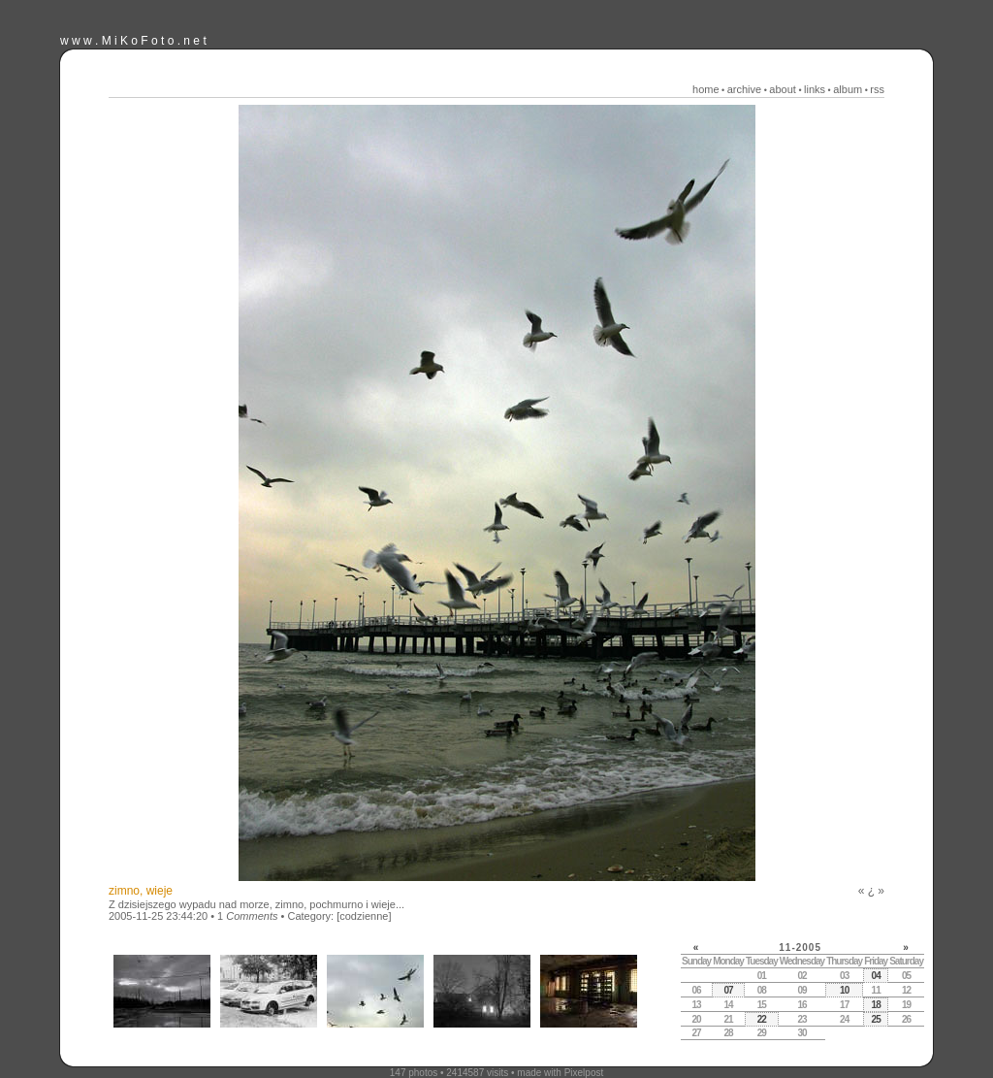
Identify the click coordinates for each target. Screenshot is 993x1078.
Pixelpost (584, 1072)
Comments (251, 916)
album (847, 89)
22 (761, 1019)
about (782, 89)
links (814, 89)
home (706, 89)
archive (744, 89)
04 (876, 975)
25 (876, 1019)
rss (877, 89)
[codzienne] (363, 916)
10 (844, 990)
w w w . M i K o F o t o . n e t (133, 41)
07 (727, 990)
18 (876, 1004)
